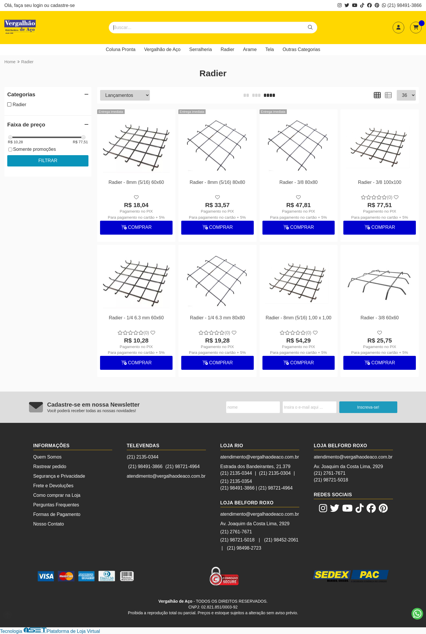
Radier (227, 49)
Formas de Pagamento (57, 514)
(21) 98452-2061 (281, 539)
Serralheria (200, 49)
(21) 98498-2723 (244, 548)
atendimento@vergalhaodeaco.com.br (166, 476)
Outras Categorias (301, 49)
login (38, 5)
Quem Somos (47, 456)
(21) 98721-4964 (182, 466)
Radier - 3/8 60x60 (379, 317)
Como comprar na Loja (57, 495)
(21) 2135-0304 (275, 473)
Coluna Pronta (120, 49)
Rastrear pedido (49, 466)
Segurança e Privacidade (59, 476)
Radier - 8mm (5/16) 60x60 (136, 182)
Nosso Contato (48, 523)
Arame (250, 49)
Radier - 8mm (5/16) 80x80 (217, 182)
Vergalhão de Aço (162, 49)
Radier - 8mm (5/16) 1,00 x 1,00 (298, 317)
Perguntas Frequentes (56, 504)
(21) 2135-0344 (142, 456)
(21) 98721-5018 (237, 539)
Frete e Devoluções (53, 485)
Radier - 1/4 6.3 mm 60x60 (136, 317)
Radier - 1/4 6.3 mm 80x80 (217, 317)
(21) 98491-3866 (402, 5)
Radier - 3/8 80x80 (299, 182)
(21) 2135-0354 (236, 481)
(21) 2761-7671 (236, 531)
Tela (269, 49)
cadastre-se (62, 5)
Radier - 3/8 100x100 (379, 182)
